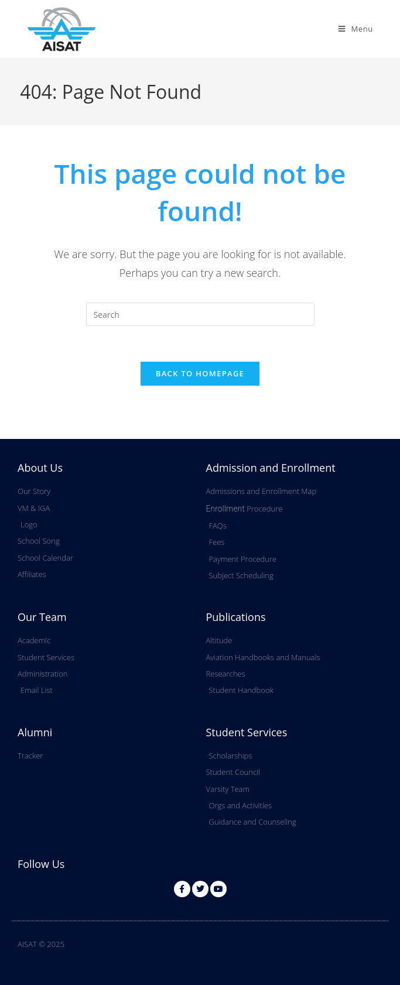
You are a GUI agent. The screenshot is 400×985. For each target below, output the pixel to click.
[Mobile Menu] (356, 28)
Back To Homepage (200, 373)
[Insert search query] (200, 314)
